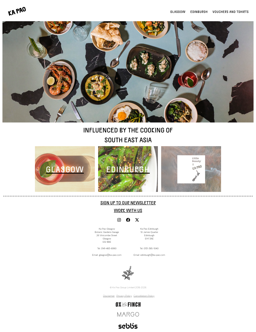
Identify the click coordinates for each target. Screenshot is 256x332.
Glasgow (177, 12)
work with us (128, 210)
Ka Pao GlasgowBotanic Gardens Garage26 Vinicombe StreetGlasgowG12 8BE (107, 235)
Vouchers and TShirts (231, 12)
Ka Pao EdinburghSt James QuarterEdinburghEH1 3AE (149, 233)
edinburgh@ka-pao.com (152, 255)
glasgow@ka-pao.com (110, 255)
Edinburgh (199, 12)
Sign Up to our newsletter (128, 202)
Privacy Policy (124, 296)
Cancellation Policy (144, 296)
